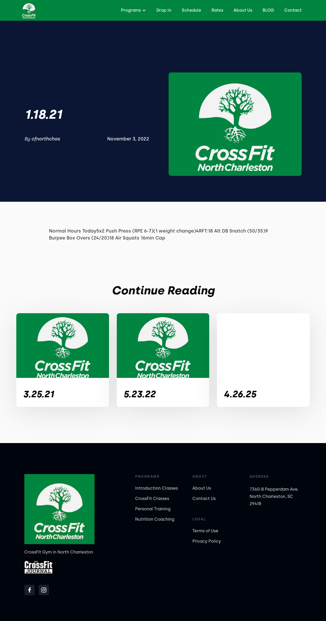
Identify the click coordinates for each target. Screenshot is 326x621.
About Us (243, 10)
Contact (293, 10)
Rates (217, 10)
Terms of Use (205, 530)
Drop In (163, 10)
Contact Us (204, 498)
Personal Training (152, 508)
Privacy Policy (206, 541)
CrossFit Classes (152, 498)
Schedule (191, 10)
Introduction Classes (156, 488)
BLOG (268, 10)
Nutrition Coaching (154, 519)
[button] (132, 10)
